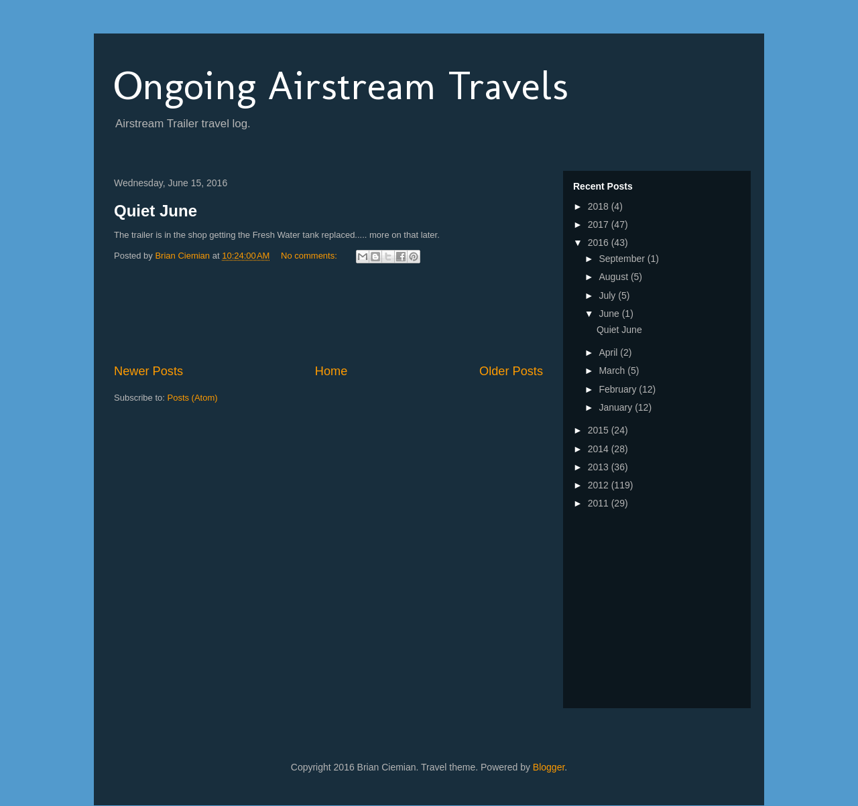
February (619, 389)
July (608, 295)
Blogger (548, 767)
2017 (599, 224)
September (623, 258)
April (609, 352)
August (614, 276)
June (610, 313)
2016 (599, 242)
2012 (599, 485)
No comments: (310, 256)
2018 (599, 206)
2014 (599, 449)
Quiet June (155, 211)
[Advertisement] (358, 315)
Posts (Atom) (193, 398)
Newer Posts (148, 371)
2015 (599, 430)
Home (331, 371)
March (613, 370)
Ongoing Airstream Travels (341, 85)
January (617, 407)
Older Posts (511, 371)
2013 (599, 467)
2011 (599, 503)
